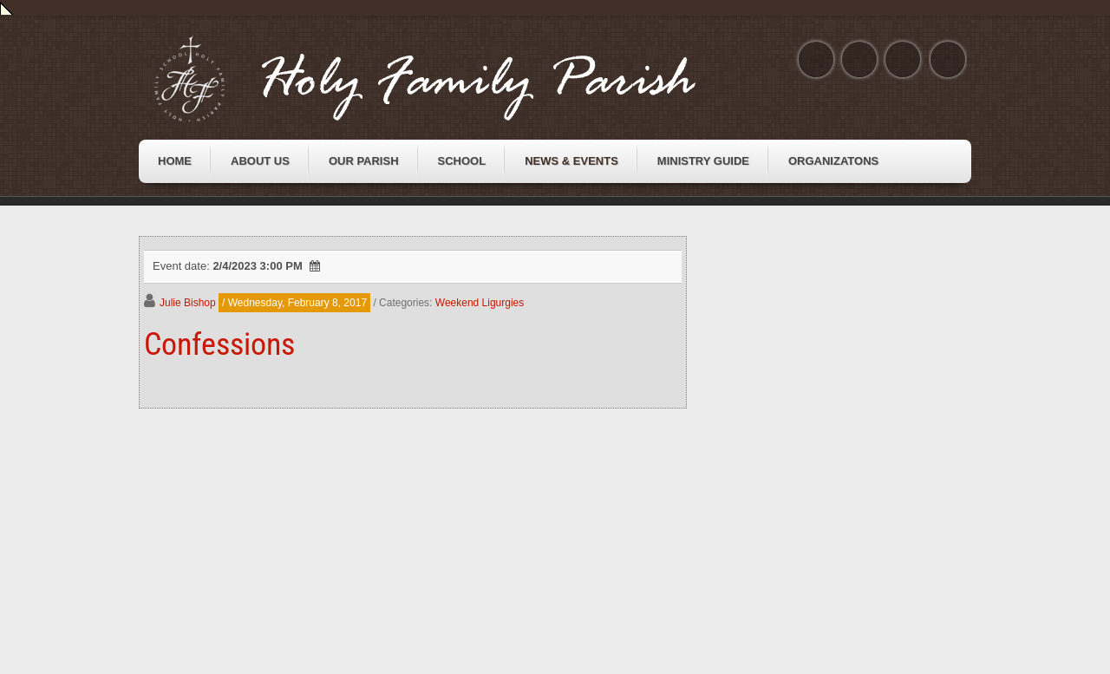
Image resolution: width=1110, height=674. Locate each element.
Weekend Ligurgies (480, 303)
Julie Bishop (188, 303)
